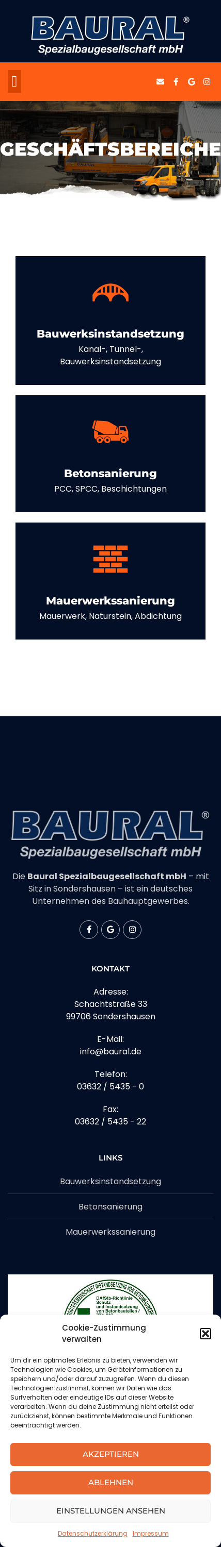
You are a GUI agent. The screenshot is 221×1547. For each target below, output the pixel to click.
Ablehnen (110, 1482)
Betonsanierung (110, 473)
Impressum (151, 1533)
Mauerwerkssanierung (110, 600)
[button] (205, 1334)
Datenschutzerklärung (93, 1533)
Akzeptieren (111, 1454)
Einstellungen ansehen (110, 1511)
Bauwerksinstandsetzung (110, 333)
